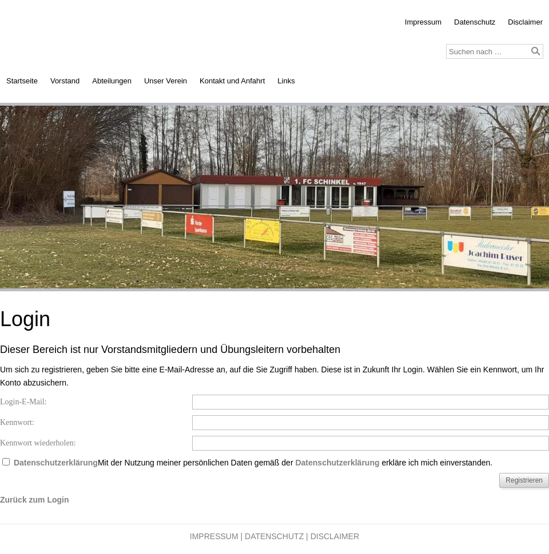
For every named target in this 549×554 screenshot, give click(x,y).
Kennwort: (17, 422)
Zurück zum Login (34, 499)
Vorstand (64, 81)
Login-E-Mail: (23, 402)
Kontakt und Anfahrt (232, 81)
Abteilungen (112, 81)
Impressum (423, 22)
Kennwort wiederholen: (38, 443)
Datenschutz (474, 22)
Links (286, 81)
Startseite (22, 81)
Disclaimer (525, 22)
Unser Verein (165, 81)
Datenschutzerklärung (56, 462)
